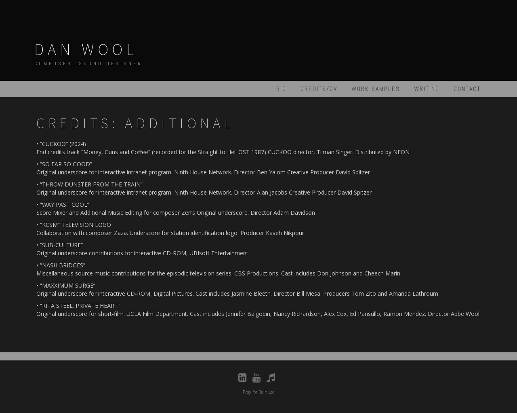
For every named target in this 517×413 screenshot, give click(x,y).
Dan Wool (86, 49)
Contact (467, 89)
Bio (281, 89)
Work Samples (375, 89)
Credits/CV (319, 89)
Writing (426, 89)
